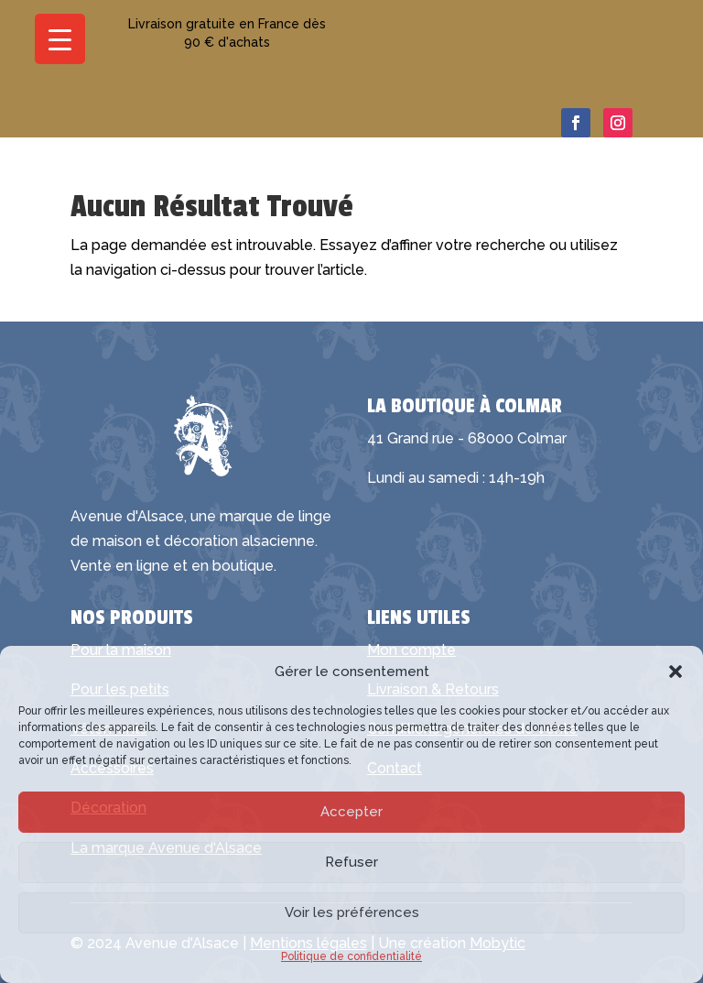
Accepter (351, 811)
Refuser (351, 862)
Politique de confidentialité (351, 956)
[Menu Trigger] (60, 39)
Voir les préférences (352, 912)
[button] (675, 671)
